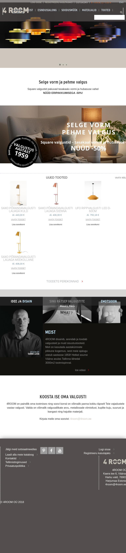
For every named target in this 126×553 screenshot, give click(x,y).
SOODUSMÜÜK (69, 10)
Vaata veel (120, 178)
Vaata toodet (18, 219)
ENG (121, 2)
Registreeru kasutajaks (58, 2)
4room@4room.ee (80, 418)
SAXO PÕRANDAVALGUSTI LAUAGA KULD (18, 210)
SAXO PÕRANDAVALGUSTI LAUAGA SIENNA (55, 210)
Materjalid (89, 10)
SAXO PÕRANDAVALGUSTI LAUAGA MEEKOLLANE (18, 258)
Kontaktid (10, 458)
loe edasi (80, 370)
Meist (29, 10)
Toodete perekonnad (62, 281)
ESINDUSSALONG (47, 10)
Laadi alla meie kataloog (19, 454)
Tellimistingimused (16, 462)
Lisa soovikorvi (18, 224)
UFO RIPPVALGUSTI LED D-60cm (93, 210)
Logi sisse (36, 2)
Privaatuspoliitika (15, 466)
